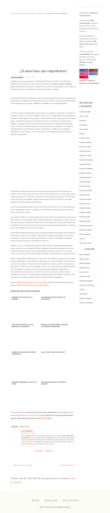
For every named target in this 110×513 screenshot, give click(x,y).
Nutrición (31, 414)
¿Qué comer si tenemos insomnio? (53, 351)
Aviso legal (35, 499)
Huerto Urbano (83, 129)
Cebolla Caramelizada (86, 281)
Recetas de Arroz (84, 138)
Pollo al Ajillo (83, 294)
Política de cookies (51, 499)
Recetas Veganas (84, 234)
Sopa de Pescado (84, 276)
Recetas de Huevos (85, 173)
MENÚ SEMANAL (84, 254)
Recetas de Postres (85, 199)
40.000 (93, 74)
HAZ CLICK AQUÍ (39, 417)
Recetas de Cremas (85, 155)
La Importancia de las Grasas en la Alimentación (53, 297)
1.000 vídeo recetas (27, 440)
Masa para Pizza (84, 268)
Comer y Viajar (83, 116)
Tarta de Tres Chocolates (87, 285)
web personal (50, 442)
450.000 (93, 71)
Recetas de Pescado (85, 190)
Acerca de (14, 425)
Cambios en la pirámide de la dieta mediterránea (24, 352)
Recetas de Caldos (85, 147)
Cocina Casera (31, 431)
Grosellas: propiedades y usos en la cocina (24, 382)
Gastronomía (83, 125)
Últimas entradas (24, 425)
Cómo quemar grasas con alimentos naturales (53, 382)
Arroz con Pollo (84, 272)
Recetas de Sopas (84, 212)
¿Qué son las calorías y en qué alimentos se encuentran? (22, 325)
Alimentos (23, 414)
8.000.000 (83, 71)
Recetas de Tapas (84, 217)
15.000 (83, 77)
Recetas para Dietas (85, 230)
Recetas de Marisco (85, 177)
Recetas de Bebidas (85, 142)
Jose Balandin (27, 429)
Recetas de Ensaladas (86, 160)
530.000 (83, 74)
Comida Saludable (84, 112)
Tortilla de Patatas (84, 263)
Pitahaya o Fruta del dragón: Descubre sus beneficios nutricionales (54, 325)
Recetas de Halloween (86, 168)
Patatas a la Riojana (85, 298)
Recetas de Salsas (85, 208)
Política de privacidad (70, 499)
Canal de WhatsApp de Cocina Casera (30, 282)
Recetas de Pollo (84, 195)
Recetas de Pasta (84, 186)
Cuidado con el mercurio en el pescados (22, 297)
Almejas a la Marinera (86, 303)
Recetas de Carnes (85, 151)
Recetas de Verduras (85, 225)
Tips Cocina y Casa (85, 243)
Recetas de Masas (85, 182)
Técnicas (82, 238)
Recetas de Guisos (85, 164)
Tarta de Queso (84, 259)
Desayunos (82, 120)
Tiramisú (82, 289)
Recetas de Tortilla (85, 221)
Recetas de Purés (84, 203)
